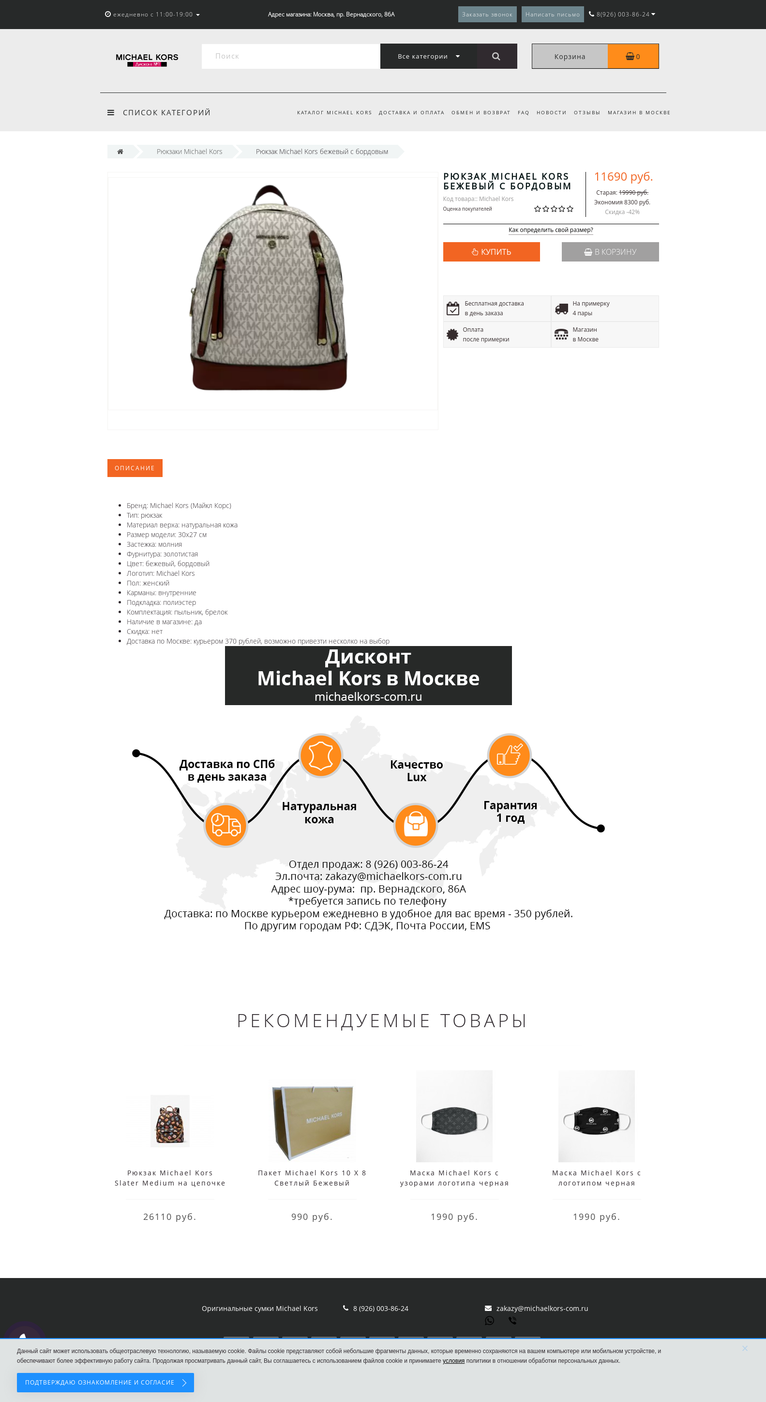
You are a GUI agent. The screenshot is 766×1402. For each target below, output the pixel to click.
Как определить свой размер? (551, 230)
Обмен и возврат (475, 112)
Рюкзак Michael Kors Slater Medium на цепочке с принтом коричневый (170, 1183)
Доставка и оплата (404, 112)
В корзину (610, 252)
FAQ (519, 112)
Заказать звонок (487, 14)
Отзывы (586, 112)
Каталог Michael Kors (325, 112)
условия (454, 1360)
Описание (135, 468)
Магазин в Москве (639, 112)
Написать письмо (553, 14)
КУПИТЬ (496, 252)
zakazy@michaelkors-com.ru (542, 1308)
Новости (549, 112)
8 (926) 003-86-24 (380, 1308)
